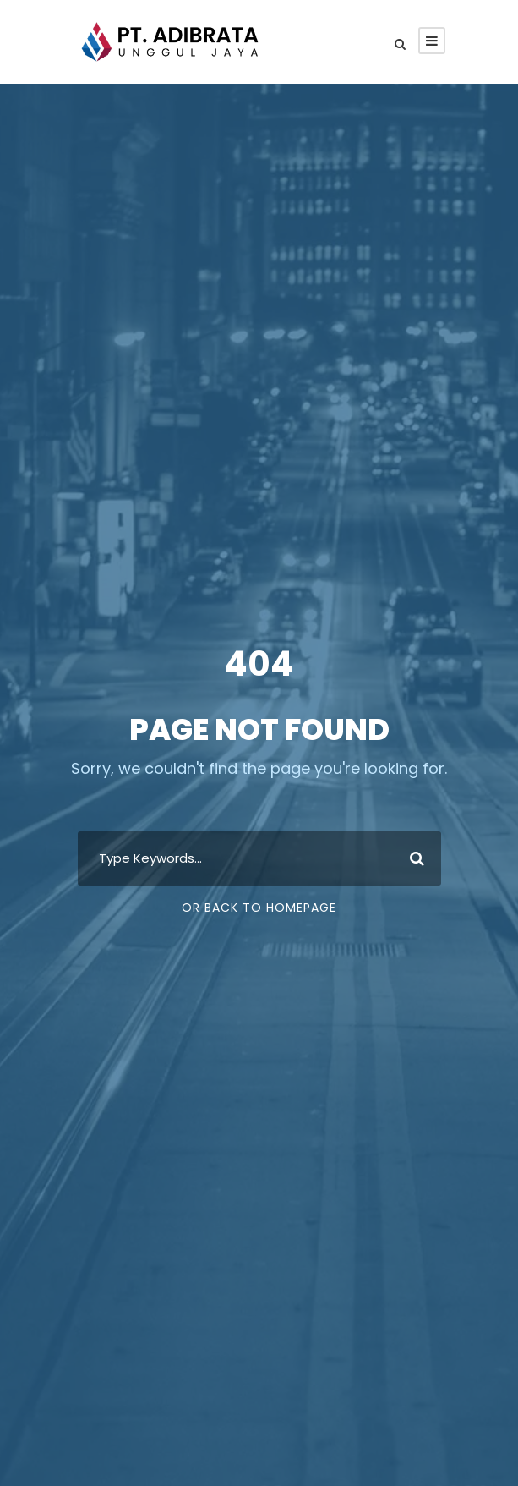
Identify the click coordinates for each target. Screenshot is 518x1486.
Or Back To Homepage (259, 907)
